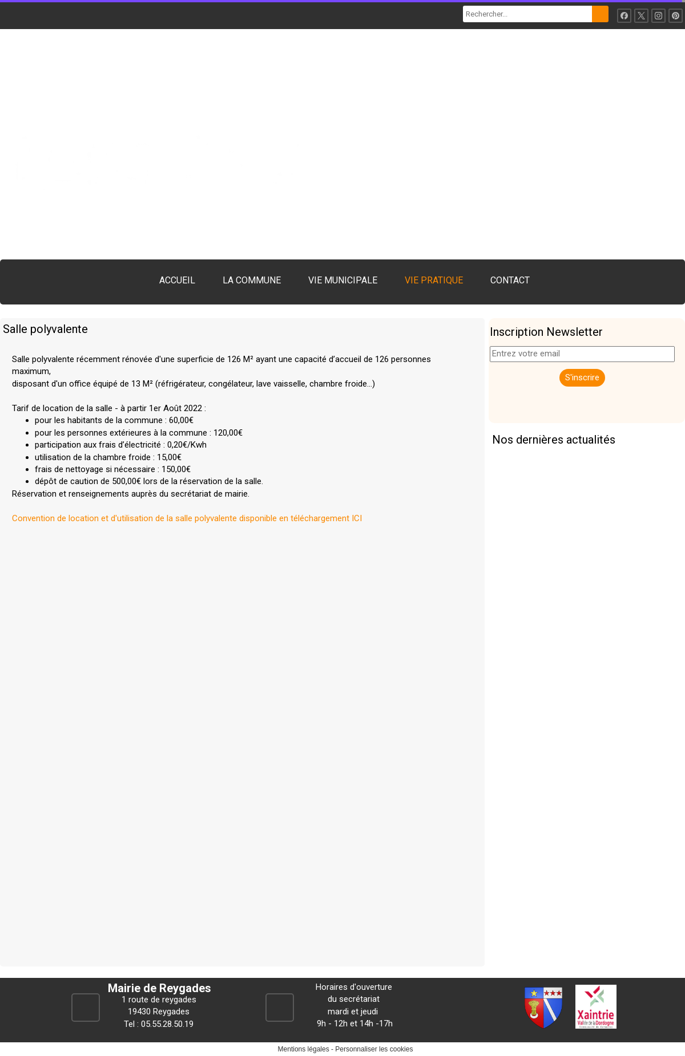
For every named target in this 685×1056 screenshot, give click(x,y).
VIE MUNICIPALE (342, 280)
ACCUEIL (177, 280)
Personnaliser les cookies (374, 1049)
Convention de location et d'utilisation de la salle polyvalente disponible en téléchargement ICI (187, 518)
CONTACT (510, 280)
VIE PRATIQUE (434, 280)
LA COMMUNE (252, 280)
